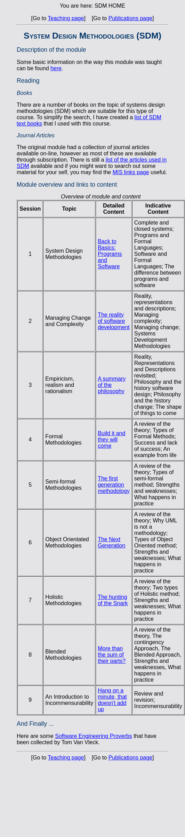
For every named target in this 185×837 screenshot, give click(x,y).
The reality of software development (114, 321)
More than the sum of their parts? (112, 654)
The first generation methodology (114, 485)
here (56, 68)
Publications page (130, 18)
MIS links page (131, 172)
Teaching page (66, 18)
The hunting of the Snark (113, 600)
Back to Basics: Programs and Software (110, 253)
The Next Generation (111, 542)
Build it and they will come (111, 439)
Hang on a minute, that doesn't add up (112, 700)
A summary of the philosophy (112, 385)
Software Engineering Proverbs (93, 736)
